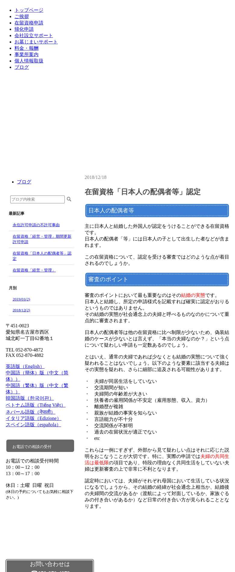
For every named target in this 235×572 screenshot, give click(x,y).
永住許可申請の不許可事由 (36, 225)
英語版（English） (25, 366)
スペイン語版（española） (33, 424)
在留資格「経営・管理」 (34, 270)
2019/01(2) (21, 299)
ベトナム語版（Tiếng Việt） (36, 405)
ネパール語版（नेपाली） (30, 412)
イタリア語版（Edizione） (33, 418)
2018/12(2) (21, 310)
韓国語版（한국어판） (30, 398)
